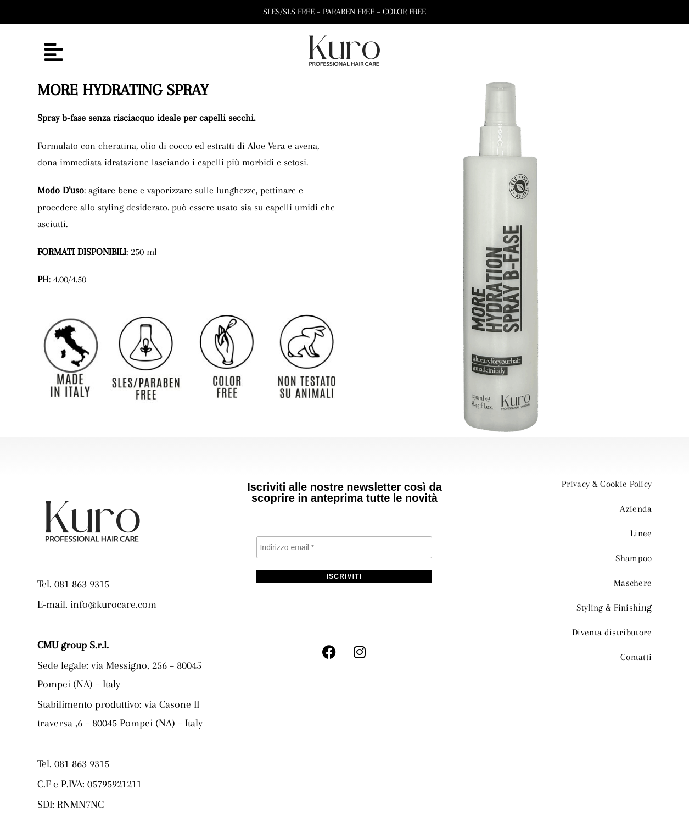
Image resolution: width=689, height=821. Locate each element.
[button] (136, 53)
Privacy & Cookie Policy (601, 484)
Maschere (630, 580)
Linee (640, 532)
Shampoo (631, 556)
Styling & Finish (604, 604)
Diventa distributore (608, 629)
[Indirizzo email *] (344, 547)
